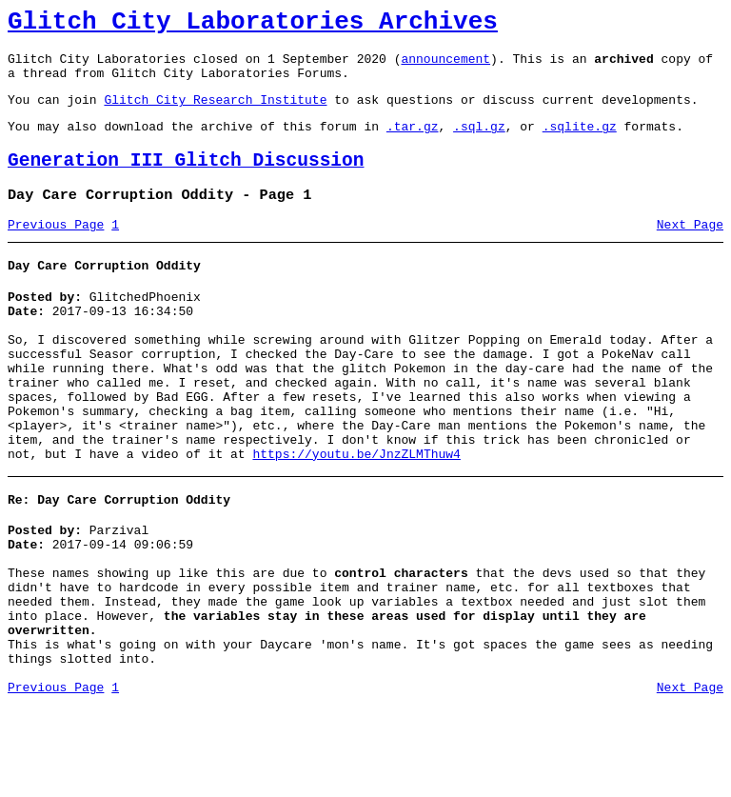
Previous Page (56, 250)
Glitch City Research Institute (215, 113)
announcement (445, 66)
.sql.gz (479, 142)
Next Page (690, 250)
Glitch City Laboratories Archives (253, 25)
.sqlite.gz (580, 142)
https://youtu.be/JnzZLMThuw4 (356, 514)
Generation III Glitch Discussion (186, 180)
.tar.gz (412, 142)
